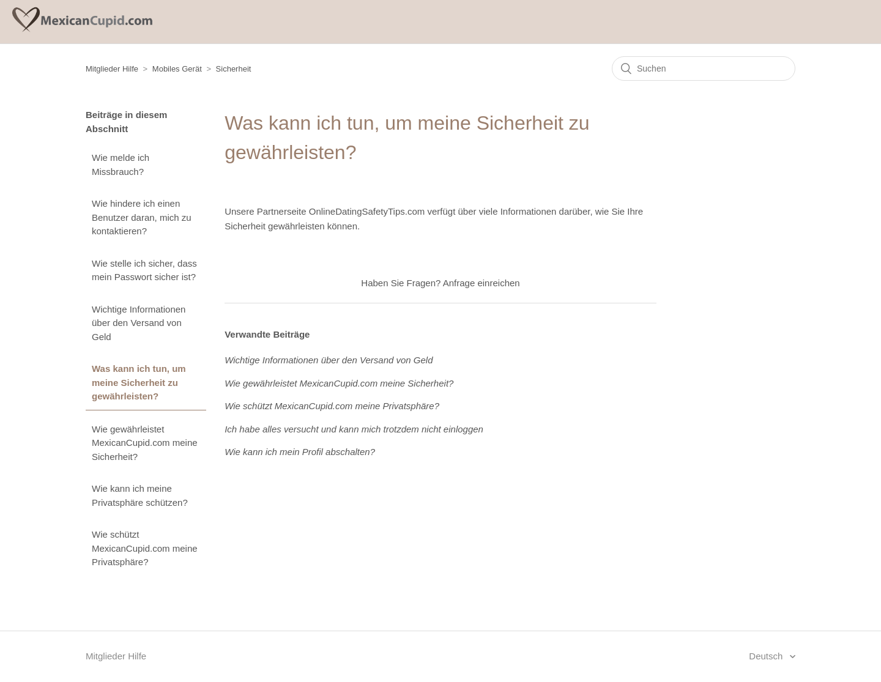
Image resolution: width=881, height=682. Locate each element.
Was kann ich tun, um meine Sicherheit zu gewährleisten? (139, 382)
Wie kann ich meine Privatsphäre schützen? (140, 495)
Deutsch (767, 656)
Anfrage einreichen (481, 283)
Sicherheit (233, 68)
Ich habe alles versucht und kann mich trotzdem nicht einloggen (354, 429)
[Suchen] (703, 68)
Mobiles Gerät (177, 68)
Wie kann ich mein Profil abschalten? (300, 452)
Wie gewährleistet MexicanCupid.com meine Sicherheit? (145, 443)
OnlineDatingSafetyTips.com (367, 211)
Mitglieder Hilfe (112, 68)
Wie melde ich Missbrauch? (120, 164)
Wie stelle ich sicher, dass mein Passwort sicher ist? (144, 270)
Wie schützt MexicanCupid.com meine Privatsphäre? (145, 548)
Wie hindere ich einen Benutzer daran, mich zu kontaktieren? (141, 217)
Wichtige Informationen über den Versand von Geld (138, 323)
